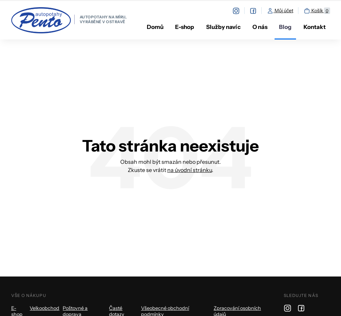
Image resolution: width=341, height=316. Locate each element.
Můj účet (280, 10)
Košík (317, 10)
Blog (285, 26)
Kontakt (315, 26)
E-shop (184, 26)
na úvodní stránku (189, 170)
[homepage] (69, 20)
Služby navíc (223, 26)
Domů (155, 26)
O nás (259, 26)
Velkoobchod (44, 308)
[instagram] (239, 10)
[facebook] (256, 10)
